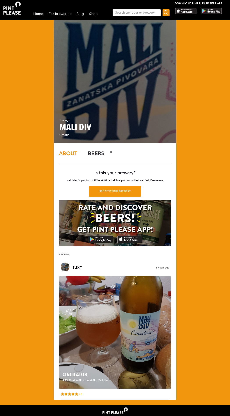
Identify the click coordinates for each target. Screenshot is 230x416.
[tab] (68, 153)
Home (38, 13)
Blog (80, 13)
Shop (93, 13)
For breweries (60, 13)
